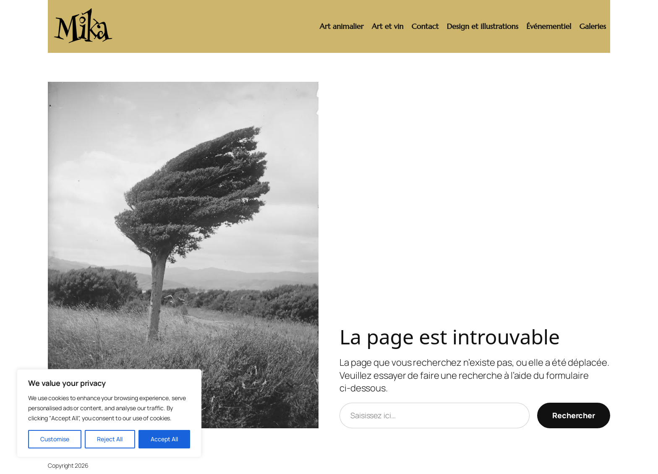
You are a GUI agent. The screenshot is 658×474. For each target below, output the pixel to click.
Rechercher (573, 415)
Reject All (110, 439)
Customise (54, 439)
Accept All (164, 439)
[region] (109, 413)
